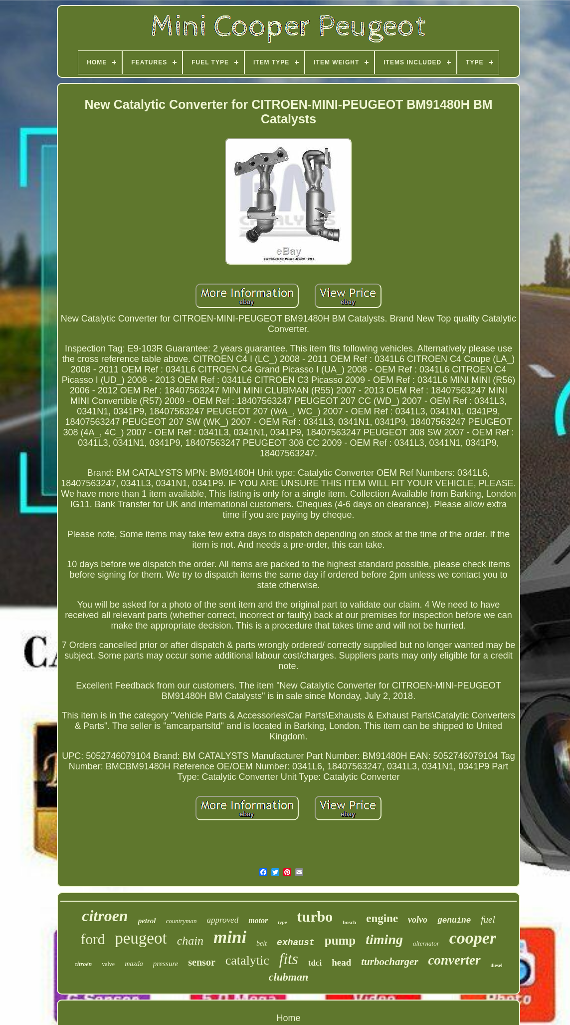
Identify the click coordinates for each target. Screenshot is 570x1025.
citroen (105, 916)
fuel (488, 919)
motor (258, 920)
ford (93, 939)
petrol (147, 921)
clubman (288, 977)
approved (223, 920)
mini (229, 937)
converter (454, 960)
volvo (417, 920)
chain (190, 940)
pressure (166, 964)
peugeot (141, 938)
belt (261, 943)
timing (384, 939)
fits (288, 959)
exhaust (296, 943)
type (282, 922)
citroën (83, 964)
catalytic (247, 960)
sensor (201, 962)
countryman (181, 921)
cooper (472, 938)
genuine (454, 920)
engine (382, 918)
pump (340, 940)
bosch (349, 922)
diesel (497, 965)
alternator (426, 943)
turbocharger (389, 962)
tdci (315, 963)
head (341, 962)
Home (288, 1018)
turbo (315, 916)
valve (108, 964)
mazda (134, 964)
